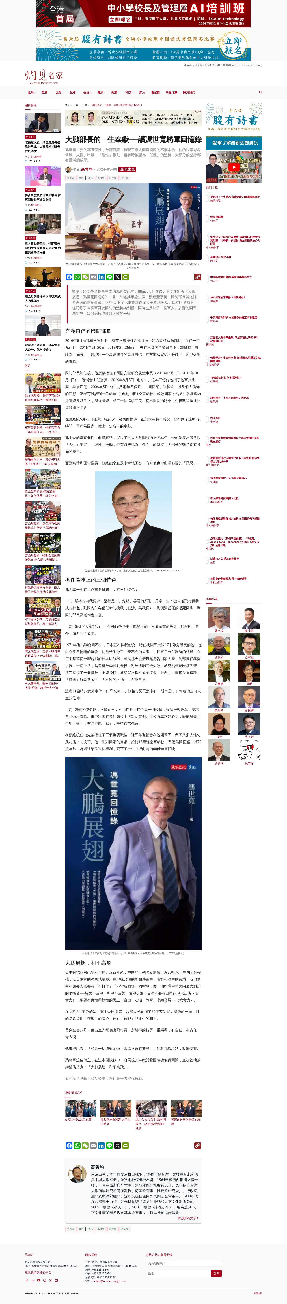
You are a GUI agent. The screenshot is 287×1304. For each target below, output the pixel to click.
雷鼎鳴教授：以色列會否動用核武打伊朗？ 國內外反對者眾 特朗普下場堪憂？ (43, 528)
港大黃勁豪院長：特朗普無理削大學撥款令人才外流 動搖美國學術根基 (43, 248)
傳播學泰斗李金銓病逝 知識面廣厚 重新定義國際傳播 (245, 361)
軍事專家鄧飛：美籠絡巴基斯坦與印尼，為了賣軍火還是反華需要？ (42, 624)
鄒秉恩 (235, 404)
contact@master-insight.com (109, 1281)
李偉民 (235, 548)
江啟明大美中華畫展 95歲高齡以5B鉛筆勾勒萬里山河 (246, 341)
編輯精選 (237, 203)
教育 (45, 92)
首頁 (67, 105)
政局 (31, 92)
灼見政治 (30, 339)
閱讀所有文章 (188, 1218)
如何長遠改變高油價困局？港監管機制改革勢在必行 (246, 441)
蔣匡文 (235, 260)
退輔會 (101, 178)
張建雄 (235, 485)
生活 (86, 92)
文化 (58, 92)
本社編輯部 (36, 156)
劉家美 (235, 347)
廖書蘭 (235, 304)
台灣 (84, 105)
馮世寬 (124, 178)
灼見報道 (30, 137)
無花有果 (237, 417)
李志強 (235, 421)
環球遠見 (127, 169)
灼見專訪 (30, 238)
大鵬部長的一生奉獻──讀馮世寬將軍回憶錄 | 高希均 (116, 105)
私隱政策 (258, 1293)
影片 (142, 92)
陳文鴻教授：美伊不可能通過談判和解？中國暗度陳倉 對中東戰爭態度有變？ (42, 400)
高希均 (87, 169)
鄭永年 (235, 324)
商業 (114, 92)
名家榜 (155, 92)
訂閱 (216, 1273)
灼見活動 (171, 92)
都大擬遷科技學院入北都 (246, 498)
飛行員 (112, 178)
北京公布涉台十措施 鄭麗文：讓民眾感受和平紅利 (151, 1118)
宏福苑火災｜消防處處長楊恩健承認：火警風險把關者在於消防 (42, 147)
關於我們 (189, 92)
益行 (234, 562)
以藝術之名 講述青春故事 (246, 558)
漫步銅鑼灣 (238, 216)
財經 (72, 92)
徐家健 (235, 384)
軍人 (90, 178)
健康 (100, 92)
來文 (234, 448)
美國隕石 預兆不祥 (242, 257)
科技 (128, 92)
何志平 (235, 220)
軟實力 (70, 178)
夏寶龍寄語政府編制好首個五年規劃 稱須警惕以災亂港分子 (246, 461)
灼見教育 (30, 189)
